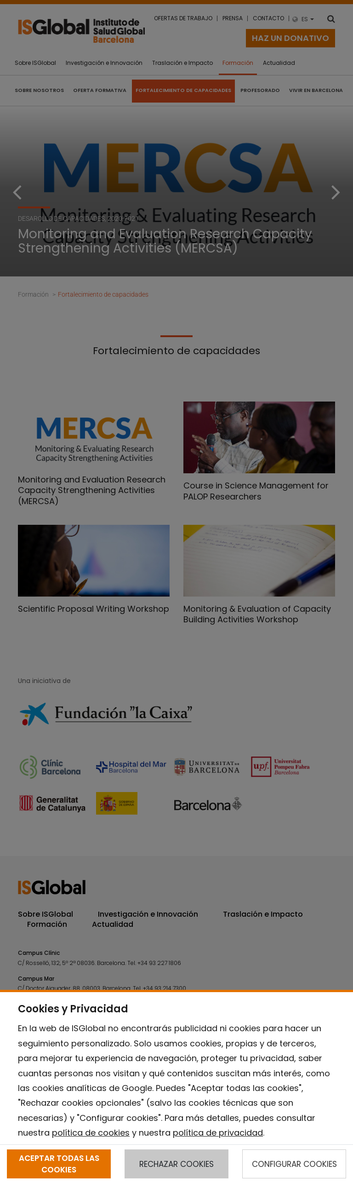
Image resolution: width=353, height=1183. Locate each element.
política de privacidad (218, 1132)
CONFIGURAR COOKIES (294, 1164)
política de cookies (91, 1132)
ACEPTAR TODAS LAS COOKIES (59, 1164)
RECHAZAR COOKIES (176, 1164)
